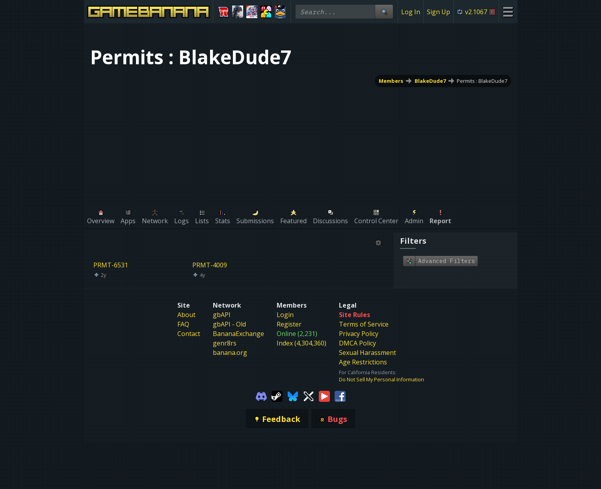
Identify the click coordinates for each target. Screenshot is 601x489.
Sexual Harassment (367, 352)
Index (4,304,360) (301, 343)
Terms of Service (364, 324)
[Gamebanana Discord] (261, 395)
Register (289, 324)
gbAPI (222, 314)
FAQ (183, 324)
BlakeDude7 (429, 80)
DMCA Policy (357, 343)
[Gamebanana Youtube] (324, 395)
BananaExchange (238, 333)
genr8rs (224, 343)
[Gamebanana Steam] (277, 395)
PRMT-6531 (110, 265)
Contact (188, 333)
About (186, 314)
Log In (410, 11)
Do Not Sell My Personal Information (381, 379)
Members (390, 80)
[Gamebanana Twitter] (308, 395)
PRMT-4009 (209, 265)
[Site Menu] (508, 11)
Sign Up (438, 11)
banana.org (230, 352)
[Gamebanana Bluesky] (293, 395)
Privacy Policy (358, 333)
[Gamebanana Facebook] (340, 395)
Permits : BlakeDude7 (482, 80)
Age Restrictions (363, 362)
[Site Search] (384, 12)
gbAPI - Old (229, 324)
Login (285, 314)
